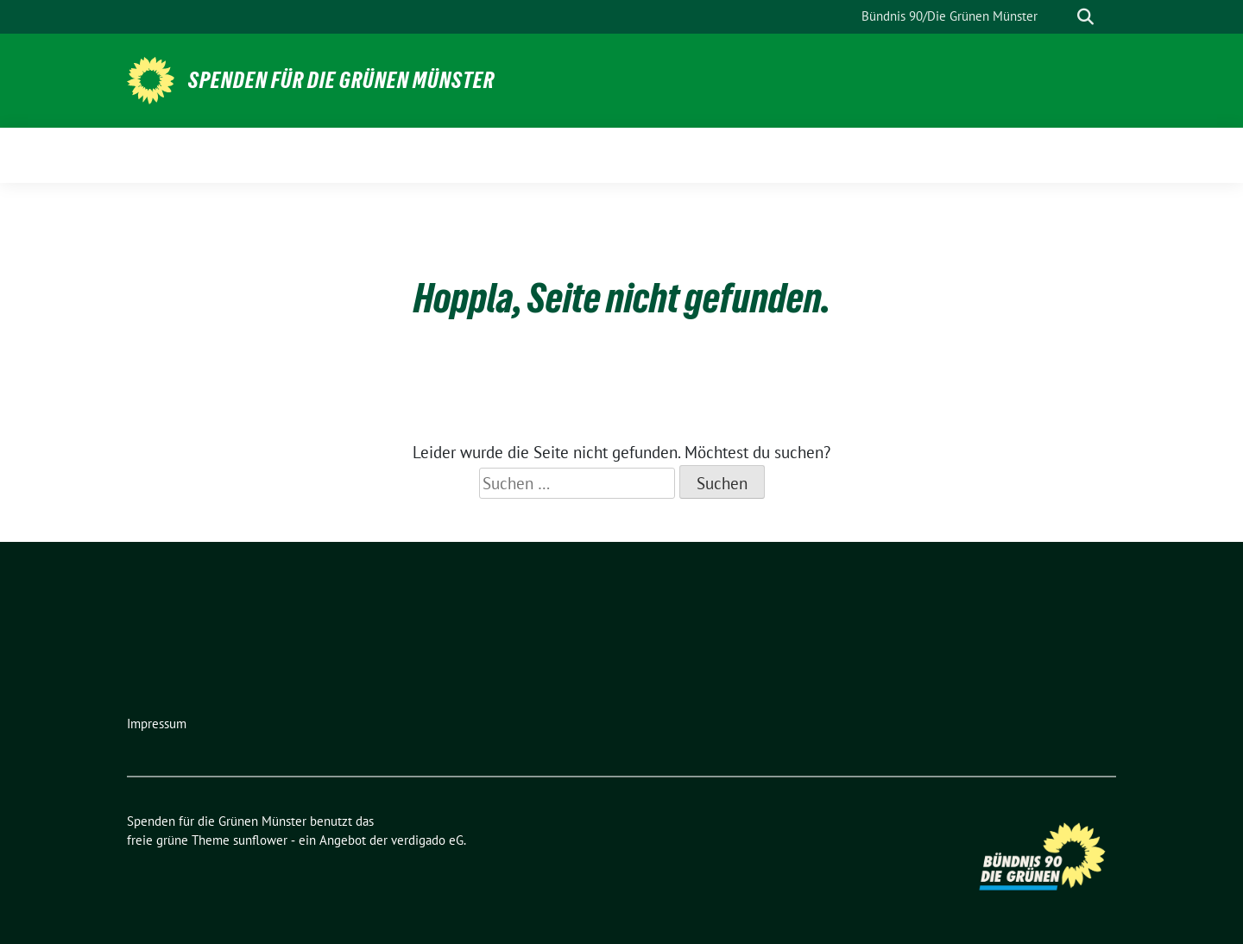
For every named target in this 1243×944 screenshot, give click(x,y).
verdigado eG (427, 840)
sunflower (260, 840)
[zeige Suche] (1085, 17)
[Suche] (1061, 17)
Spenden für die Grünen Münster (341, 80)
